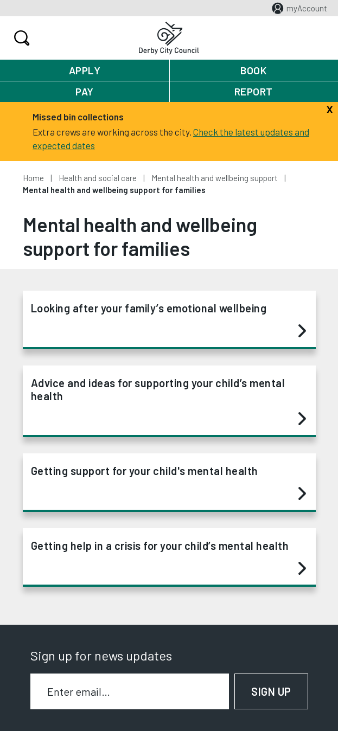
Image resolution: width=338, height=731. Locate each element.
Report (253, 91)
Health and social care (98, 178)
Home (33, 178)
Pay (84, 91)
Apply (85, 70)
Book (253, 70)
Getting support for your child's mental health (168, 482)
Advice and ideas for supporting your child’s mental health (168, 401)
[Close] (330, 107)
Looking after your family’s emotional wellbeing (168, 320)
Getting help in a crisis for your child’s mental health (168, 557)
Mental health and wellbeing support (214, 178)
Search (20, 38)
